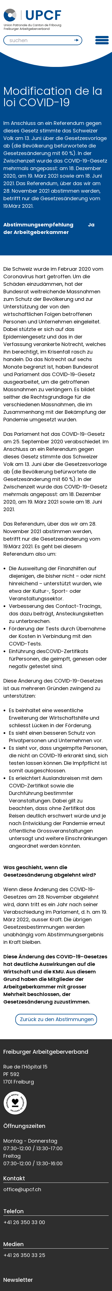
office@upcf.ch (22, 1189)
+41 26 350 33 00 (24, 1222)
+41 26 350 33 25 (24, 1255)
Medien (13, 1244)
